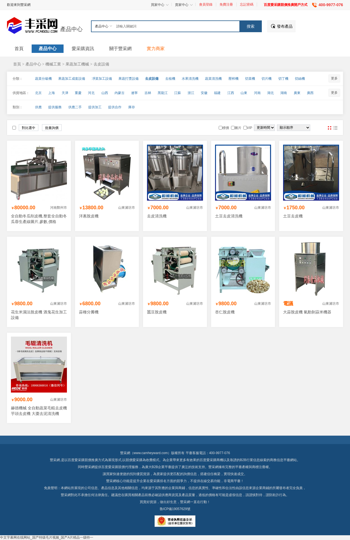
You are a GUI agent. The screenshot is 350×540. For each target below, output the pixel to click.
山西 (104, 93)
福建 (217, 93)
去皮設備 (101, 64)
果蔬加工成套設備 (71, 79)
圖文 (335, 128)
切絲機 (300, 79)
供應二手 (75, 107)
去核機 (170, 79)
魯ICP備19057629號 (175, 509)
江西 (230, 93)
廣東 (297, 93)
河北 (91, 93)
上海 (51, 93)
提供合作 (115, 107)
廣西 (310, 93)
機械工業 (53, 64)
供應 (38, 107)
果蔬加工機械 (77, 64)
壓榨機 (233, 79)
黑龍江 (163, 93)
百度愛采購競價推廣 (83, 460)
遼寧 (134, 93)
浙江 (191, 93)
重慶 (78, 93)
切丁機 (283, 79)
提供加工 (95, 107)
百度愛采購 (109, 467)
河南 (257, 93)
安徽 (204, 93)
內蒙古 (120, 93)
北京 (38, 93)
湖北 (270, 93)
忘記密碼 (246, 4)
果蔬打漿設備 (128, 79)
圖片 (329, 128)
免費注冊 (226, 4)
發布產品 (285, 26)
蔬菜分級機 (43, 79)
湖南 (283, 93)
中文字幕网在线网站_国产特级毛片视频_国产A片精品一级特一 (46, 537)
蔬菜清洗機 (213, 79)
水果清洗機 (190, 79)
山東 (244, 93)
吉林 (147, 93)
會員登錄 (206, 4)
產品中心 (71, 29)
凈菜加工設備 (102, 79)
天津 (65, 93)
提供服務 (55, 107)
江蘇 (177, 93)
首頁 (17, 64)
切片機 (267, 79)
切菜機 (250, 79)
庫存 (131, 107)
